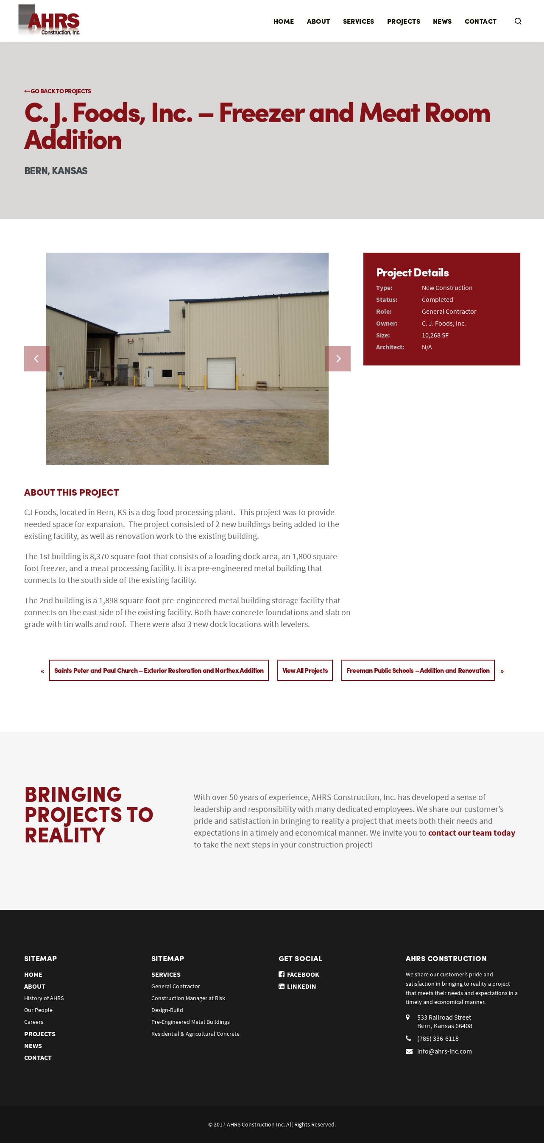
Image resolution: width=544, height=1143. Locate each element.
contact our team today (471, 832)
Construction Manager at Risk (188, 998)
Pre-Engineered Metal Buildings (190, 1022)
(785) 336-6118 (438, 1038)
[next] (338, 358)
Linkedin (297, 986)
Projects (403, 21)
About (318, 21)
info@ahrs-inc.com (444, 1051)
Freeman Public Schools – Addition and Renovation (418, 670)
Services (358, 21)
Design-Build (167, 1010)
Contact (481, 21)
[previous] (37, 358)
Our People (38, 1010)
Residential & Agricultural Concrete (195, 1033)
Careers (33, 1022)
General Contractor (175, 986)
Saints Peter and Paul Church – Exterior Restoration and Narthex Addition (158, 670)
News (442, 21)
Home (283, 21)
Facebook (299, 974)
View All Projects (305, 670)
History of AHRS (44, 998)
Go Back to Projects (57, 90)
